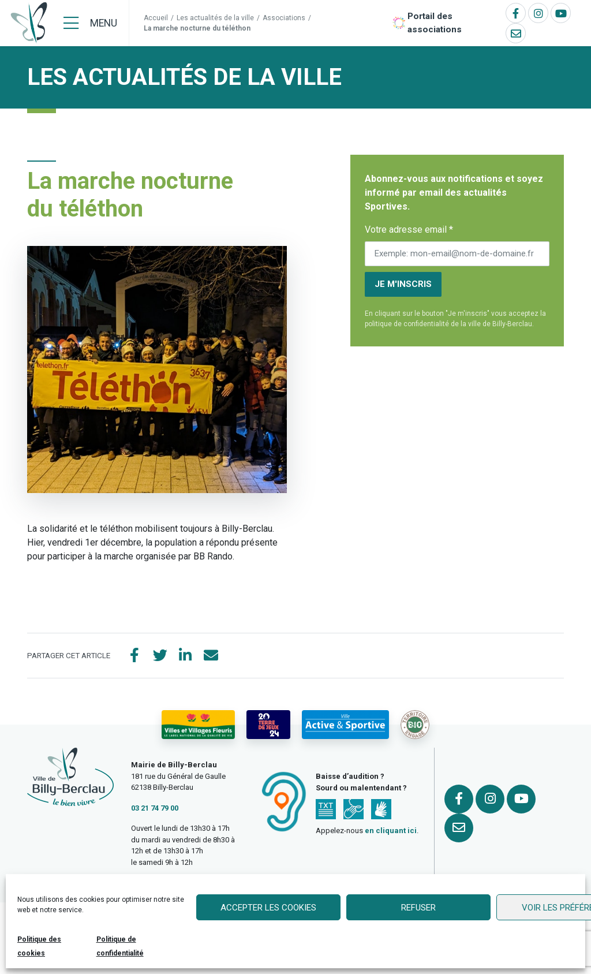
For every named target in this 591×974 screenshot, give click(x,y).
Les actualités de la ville (215, 18)
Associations (284, 18)
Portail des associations (434, 23)
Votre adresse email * (409, 229)
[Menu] (90, 23)
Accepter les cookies (268, 907)
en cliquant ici (391, 830)
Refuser (418, 907)
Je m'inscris (403, 284)
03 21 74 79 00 (154, 808)
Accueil (156, 18)
